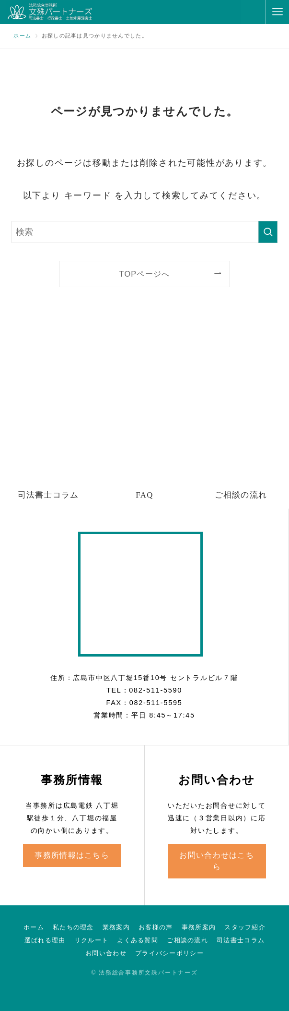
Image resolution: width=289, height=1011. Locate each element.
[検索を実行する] (267, 232)
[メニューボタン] (277, 12)
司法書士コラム (241, 940)
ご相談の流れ (187, 940)
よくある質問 (137, 940)
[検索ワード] (144, 232)
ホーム (33, 927)
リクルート (91, 940)
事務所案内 (199, 927)
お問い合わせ (106, 953)
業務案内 (116, 927)
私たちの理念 (73, 927)
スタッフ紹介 (245, 927)
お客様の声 (156, 927)
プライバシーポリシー (169, 953)
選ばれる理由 (45, 940)
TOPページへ (144, 273)
